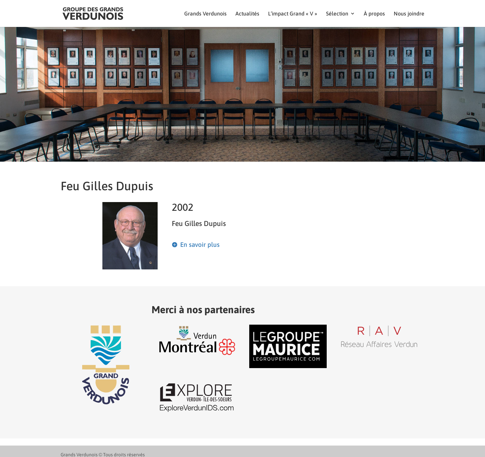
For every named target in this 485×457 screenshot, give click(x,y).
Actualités (247, 14)
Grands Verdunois (205, 14)
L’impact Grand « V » (292, 14)
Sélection (337, 14)
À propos (374, 14)
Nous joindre (409, 14)
